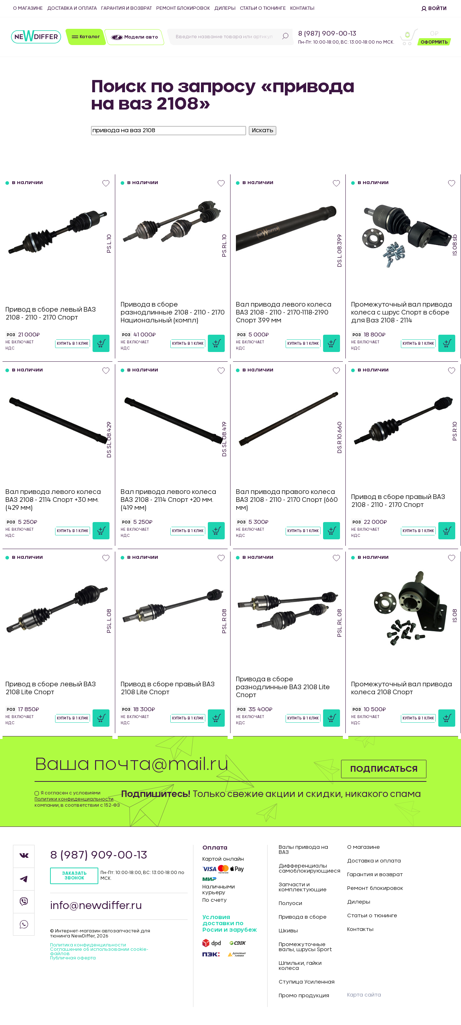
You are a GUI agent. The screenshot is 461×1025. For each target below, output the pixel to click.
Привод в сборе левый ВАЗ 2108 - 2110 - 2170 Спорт (50, 314)
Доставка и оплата (72, 8)
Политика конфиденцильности (88, 945)
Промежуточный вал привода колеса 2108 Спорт (401, 688)
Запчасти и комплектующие (303, 887)
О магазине (28, 8)
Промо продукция (304, 995)
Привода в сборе (303, 917)
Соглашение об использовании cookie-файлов (99, 951)
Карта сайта (364, 995)
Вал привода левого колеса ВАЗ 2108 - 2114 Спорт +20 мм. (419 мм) (168, 500)
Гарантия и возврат (126, 8)
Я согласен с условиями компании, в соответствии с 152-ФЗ (77, 799)
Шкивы (288, 930)
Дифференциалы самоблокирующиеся (307, 869)
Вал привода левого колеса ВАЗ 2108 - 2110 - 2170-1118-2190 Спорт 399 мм (283, 313)
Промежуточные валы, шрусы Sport (305, 947)
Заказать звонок (74, 875)
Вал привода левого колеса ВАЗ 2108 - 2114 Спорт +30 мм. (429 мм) (53, 500)
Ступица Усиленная (307, 982)
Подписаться (383, 769)
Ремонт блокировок (183, 8)
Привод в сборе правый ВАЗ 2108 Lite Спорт (168, 688)
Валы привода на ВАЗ (303, 850)
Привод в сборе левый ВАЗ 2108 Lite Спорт (50, 688)
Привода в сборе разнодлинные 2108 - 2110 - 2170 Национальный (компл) (173, 313)
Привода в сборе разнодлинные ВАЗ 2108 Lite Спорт (283, 687)
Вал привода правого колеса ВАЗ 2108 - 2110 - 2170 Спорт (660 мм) (287, 500)
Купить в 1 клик (72, 344)
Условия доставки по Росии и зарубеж (229, 923)
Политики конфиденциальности (74, 799)
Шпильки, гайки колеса (300, 966)
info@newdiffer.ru (96, 906)
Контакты (302, 8)
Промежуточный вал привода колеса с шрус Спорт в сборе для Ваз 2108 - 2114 (401, 313)
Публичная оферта (73, 958)
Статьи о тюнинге (263, 8)
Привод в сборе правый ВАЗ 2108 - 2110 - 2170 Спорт (398, 501)
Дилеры (225, 8)
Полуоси (290, 903)
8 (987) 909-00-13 (327, 34)
